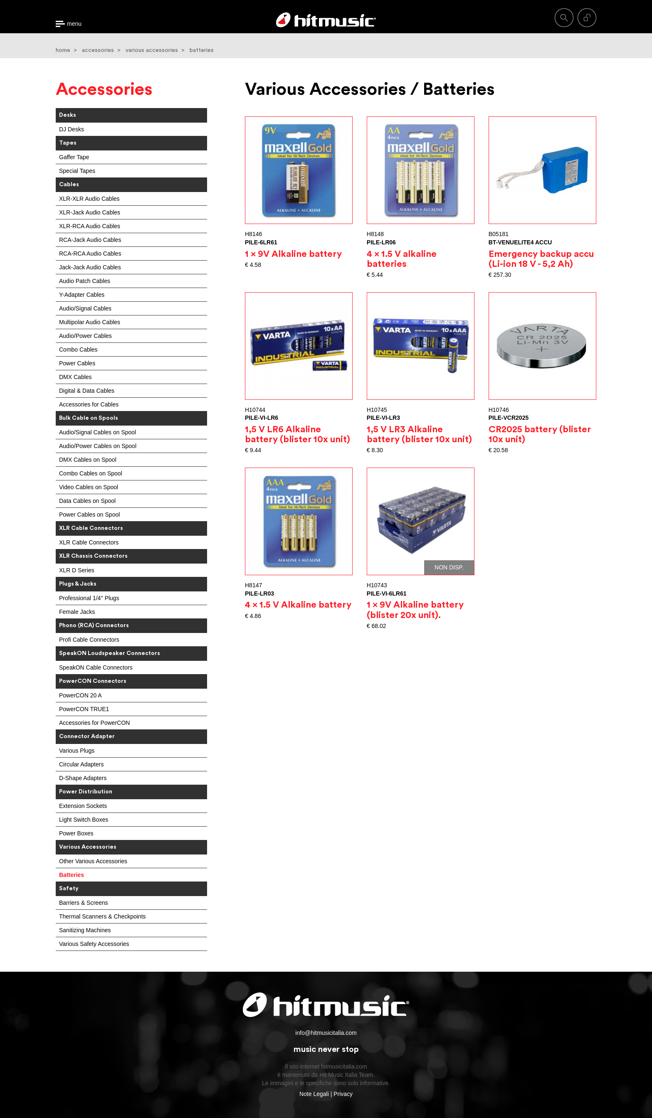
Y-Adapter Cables (81, 294)
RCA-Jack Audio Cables (90, 239)
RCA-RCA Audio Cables (90, 253)
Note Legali (314, 1094)
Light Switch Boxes (83, 819)
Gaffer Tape (74, 157)
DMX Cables (75, 377)
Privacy (343, 1094)
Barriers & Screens (83, 902)
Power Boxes (76, 833)
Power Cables (77, 363)
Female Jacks (77, 611)
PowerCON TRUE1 (84, 709)
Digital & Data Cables (86, 390)
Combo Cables (78, 349)
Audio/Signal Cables (85, 308)
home (63, 50)
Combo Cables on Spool (90, 473)
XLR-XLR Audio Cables (89, 198)
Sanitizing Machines (85, 930)
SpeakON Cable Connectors (96, 667)
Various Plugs (76, 750)
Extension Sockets (83, 806)
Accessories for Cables (89, 404)
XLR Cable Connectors (89, 542)
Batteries (71, 875)
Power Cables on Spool (89, 514)
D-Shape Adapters (82, 778)
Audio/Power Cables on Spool (97, 446)
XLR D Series (76, 570)
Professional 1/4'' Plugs (89, 598)
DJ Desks (71, 129)
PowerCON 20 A (80, 695)
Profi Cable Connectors (89, 639)
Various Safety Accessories (94, 944)
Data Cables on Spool (87, 500)
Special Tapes (77, 170)
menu (74, 24)
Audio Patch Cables (84, 281)
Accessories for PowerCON (94, 722)
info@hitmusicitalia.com (325, 1032)
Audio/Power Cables (85, 335)
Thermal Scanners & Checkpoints (102, 916)
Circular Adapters (81, 764)
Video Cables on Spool (88, 487)
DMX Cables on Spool (87, 459)
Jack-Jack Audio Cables (90, 267)
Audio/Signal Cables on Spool (97, 432)
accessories (98, 50)
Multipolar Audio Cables (89, 322)
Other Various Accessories (93, 861)
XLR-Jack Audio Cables (89, 212)
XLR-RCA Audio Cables (89, 226)
